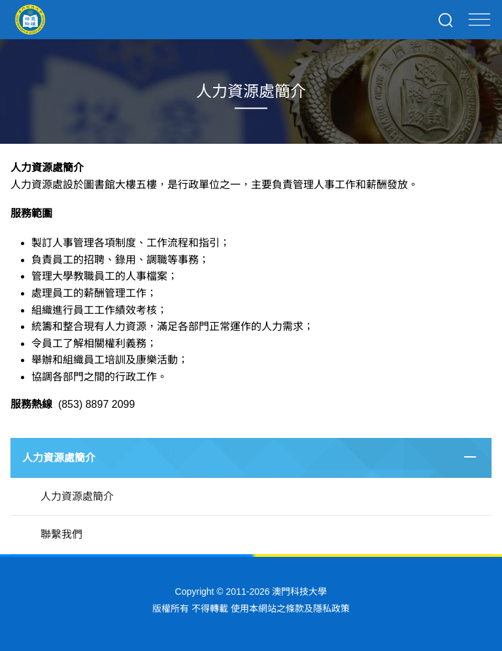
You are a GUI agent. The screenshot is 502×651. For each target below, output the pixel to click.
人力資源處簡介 (58, 457)
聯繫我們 (61, 534)
